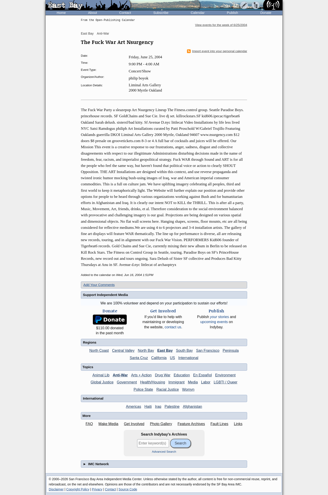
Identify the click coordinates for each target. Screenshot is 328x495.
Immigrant (176, 382)
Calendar (198, 13)
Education (182, 375)
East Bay (87, 33)
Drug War (162, 375)
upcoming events (214, 322)
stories (219, 317)
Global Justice (102, 382)
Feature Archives (191, 424)
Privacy (97, 489)
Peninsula (231, 350)
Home (61, 13)
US (172, 358)
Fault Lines (219, 424)
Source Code (127, 489)
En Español (202, 375)
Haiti (148, 406)
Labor (205, 382)
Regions (89, 342)
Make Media (108, 424)
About (92, 13)
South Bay (184, 350)
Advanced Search (164, 451)
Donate (265, 13)
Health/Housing (152, 382)
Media (193, 382)
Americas (133, 406)
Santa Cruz (139, 358)
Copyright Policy (77, 489)
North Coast (99, 350)
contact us (173, 327)
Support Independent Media (105, 295)
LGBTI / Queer (225, 382)
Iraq (158, 406)
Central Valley (123, 350)
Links (238, 424)
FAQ (89, 424)
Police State (143, 389)
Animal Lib (101, 375)
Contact (125, 13)
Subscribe (161, 13)
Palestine (171, 406)
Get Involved (134, 424)
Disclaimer (56, 489)
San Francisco (207, 350)
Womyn (188, 389)
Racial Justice (167, 389)
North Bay (146, 350)
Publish (232, 13)
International (188, 358)
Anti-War (103, 33)
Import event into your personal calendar (217, 51)
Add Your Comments (99, 285)
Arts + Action (141, 375)
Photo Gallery (161, 424)
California (159, 358)
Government (127, 382)
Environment (225, 375)
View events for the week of (221, 25)
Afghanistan (192, 406)
